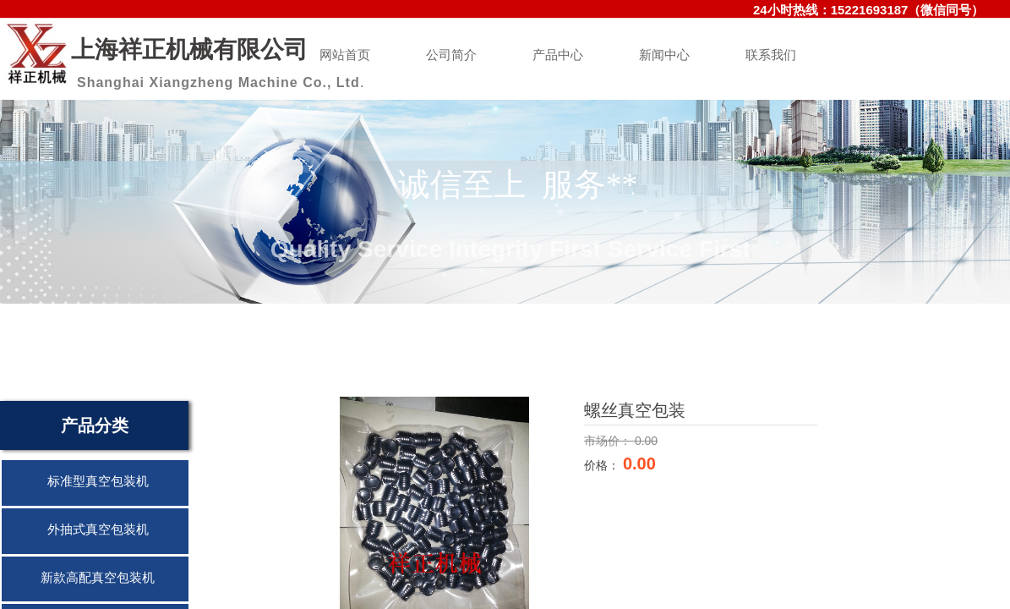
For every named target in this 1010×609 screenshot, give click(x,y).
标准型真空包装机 (98, 481)
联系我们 (770, 55)
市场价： (609, 440)
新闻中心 (664, 55)
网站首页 (344, 55)
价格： (603, 465)
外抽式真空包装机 (98, 529)
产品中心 (557, 55)
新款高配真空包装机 (98, 577)
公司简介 (451, 55)
